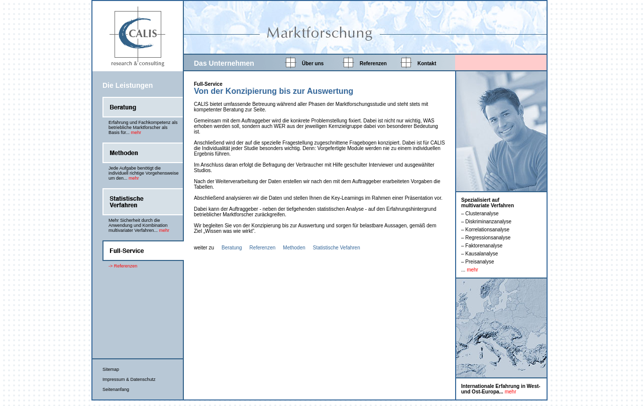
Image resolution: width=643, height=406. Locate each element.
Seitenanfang (115, 389)
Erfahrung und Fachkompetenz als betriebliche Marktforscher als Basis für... (143, 127)
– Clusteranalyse (479, 213)
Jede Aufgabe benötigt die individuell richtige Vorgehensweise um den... (144, 173)
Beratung (232, 247)
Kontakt (426, 63)
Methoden (294, 247)
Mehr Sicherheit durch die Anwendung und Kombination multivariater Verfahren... (139, 225)
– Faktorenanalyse (481, 245)
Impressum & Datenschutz (129, 379)
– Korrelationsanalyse (485, 229)
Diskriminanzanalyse (488, 221)
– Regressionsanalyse (485, 237)
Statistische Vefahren (336, 247)
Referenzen (373, 63)
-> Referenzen (123, 265)
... (469, 270)
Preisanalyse (479, 261)
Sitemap (110, 369)
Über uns (313, 63)
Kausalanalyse (481, 253)
